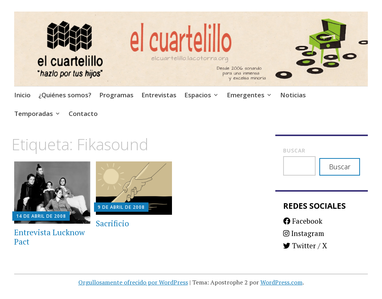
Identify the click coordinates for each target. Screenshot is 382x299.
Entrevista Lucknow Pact (49, 237)
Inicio (22, 95)
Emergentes (245, 95)
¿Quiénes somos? (64, 95)
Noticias (293, 95)
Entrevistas (158, 95)
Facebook (302, 221)
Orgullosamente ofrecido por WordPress (133, 282)
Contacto (83, 113)
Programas (116, 95)
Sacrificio (112, 223)
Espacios (197, 95)
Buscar (294, 150)
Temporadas (33, 113)
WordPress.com (281, 282)
